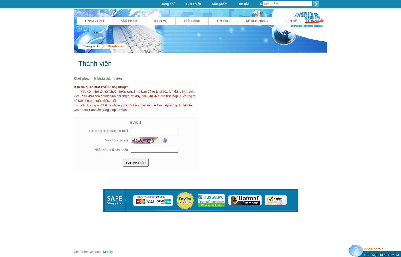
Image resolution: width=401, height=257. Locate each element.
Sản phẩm (128, 21)
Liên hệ (291, 21)
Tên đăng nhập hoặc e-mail (108, 131)
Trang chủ (94, 21)
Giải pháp (192, 21)
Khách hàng (257, 21)
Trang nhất (91, 46)
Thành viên (115, 46)
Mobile (108, 252)
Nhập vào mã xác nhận (111, 150)
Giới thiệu (193, 4)
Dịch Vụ (160, 21)
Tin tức (223, 21)
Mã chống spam (116, 140)
